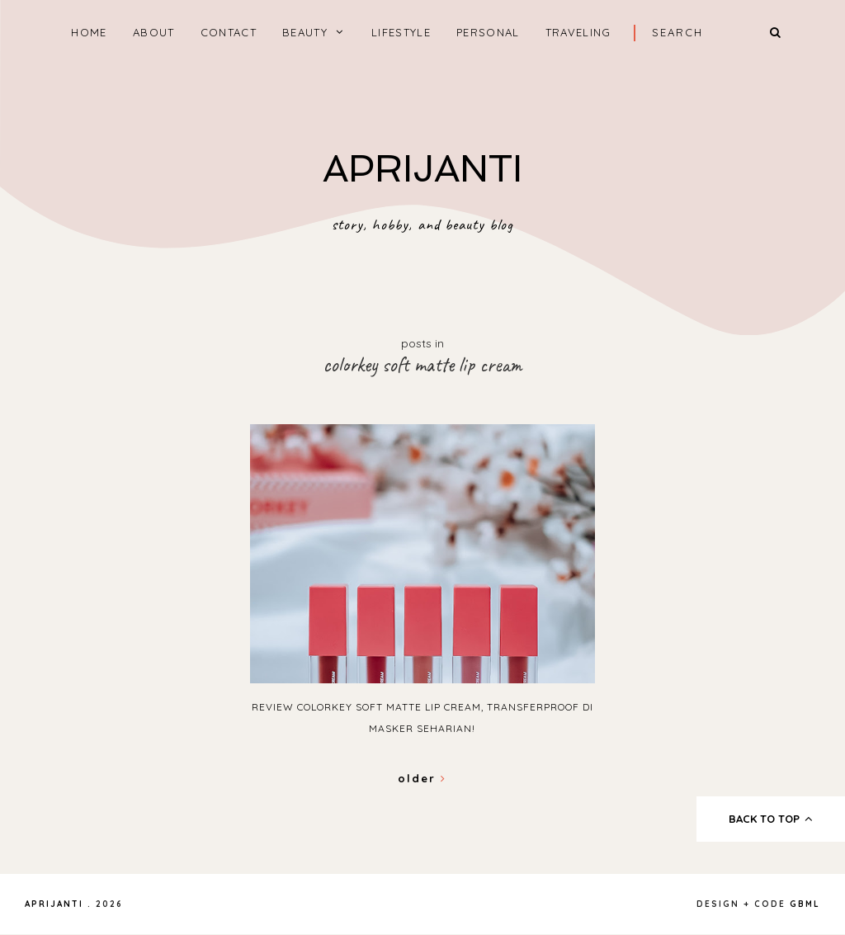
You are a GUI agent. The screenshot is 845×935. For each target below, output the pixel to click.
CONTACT (229, 32)
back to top (771, 818)
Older (422, 778)
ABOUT (154, 32)
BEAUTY (305, 32)
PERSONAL (487, 32)
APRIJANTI (422, 169)
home (88, 32)
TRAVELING (578, 32)
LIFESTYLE (401, 32)
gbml (805, 904)
